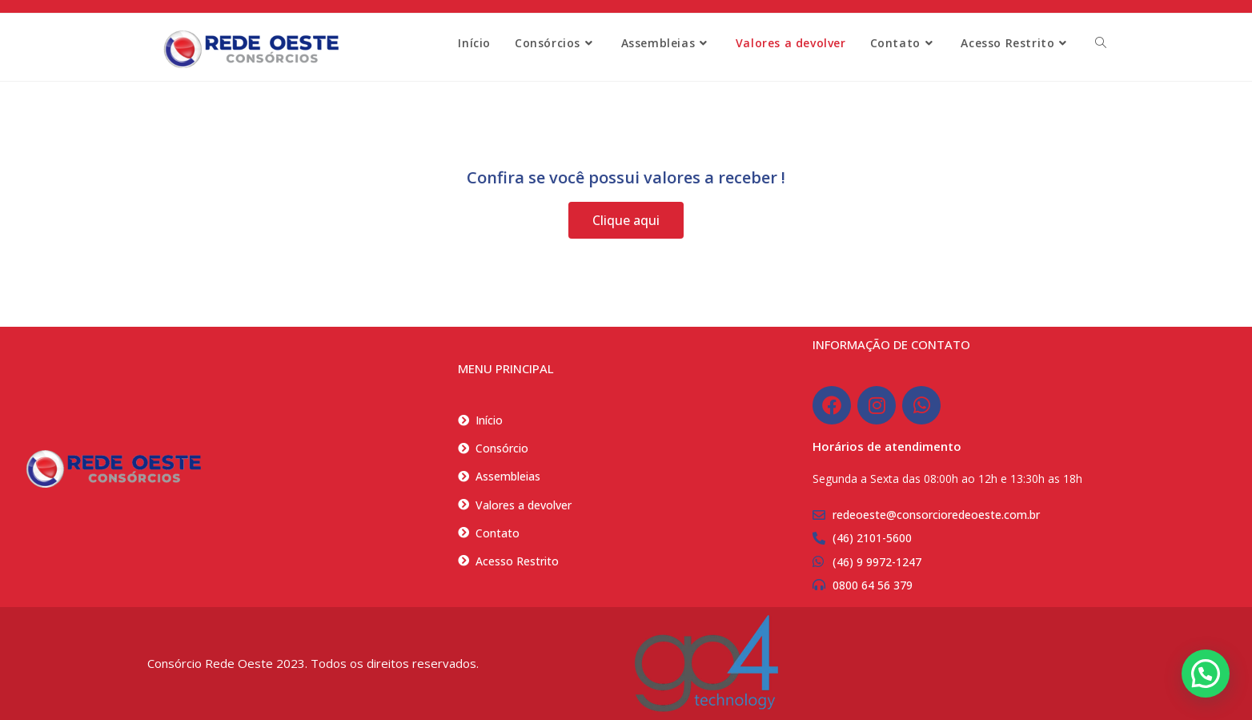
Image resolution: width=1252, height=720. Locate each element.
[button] (1206, 674)
